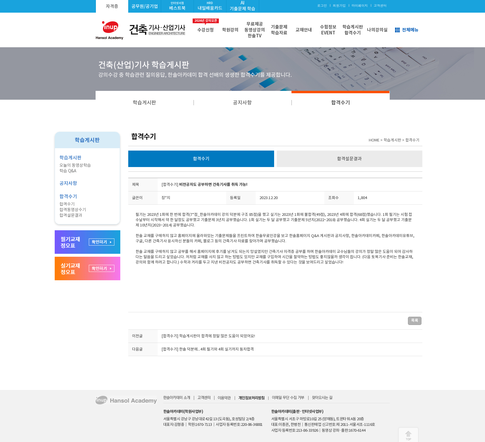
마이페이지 (360, 5)
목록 (414, 320)
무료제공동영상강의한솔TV (254, 30)
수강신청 (206, 26)
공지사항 (242, 102)
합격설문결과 (70, 215)
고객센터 (380, 5)
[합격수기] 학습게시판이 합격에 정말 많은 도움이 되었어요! (208, 335)
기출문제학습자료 (279, 30)
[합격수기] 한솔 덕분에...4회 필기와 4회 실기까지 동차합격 (207, 349)
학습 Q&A (67, 171)
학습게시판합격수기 (352, 30)
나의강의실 (377, 30)
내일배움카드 (210, 6)
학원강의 (230, 30)
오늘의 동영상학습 (75, 165)
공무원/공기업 (144, 6)
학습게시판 (144, 102)
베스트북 (177, 6)
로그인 (322, 5)
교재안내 (304, 30)
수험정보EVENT (328, 30)
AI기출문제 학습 (242, 5)
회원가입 (339, 5)
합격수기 (340, 102)
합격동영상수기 (72, 209)
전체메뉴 (410, 30)
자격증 (112, 6)
